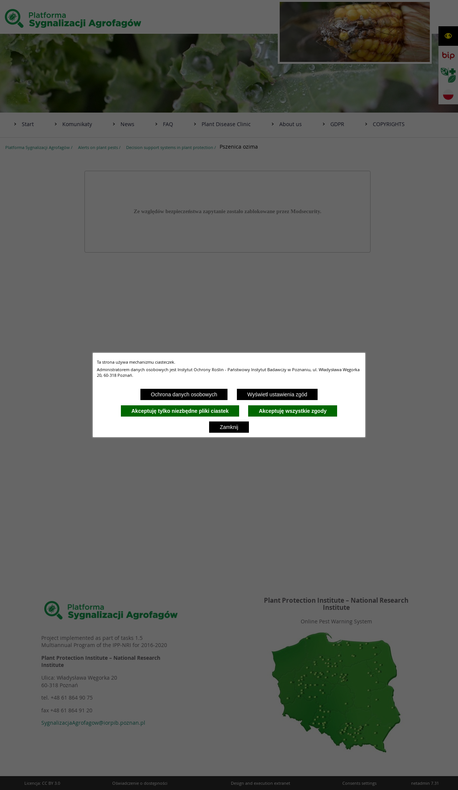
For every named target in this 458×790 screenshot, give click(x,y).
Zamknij (229, 427)
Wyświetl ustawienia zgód (277, 394)
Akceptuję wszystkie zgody (293, 411)
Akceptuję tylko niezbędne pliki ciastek (180, 411)
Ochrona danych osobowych (184, 394)
